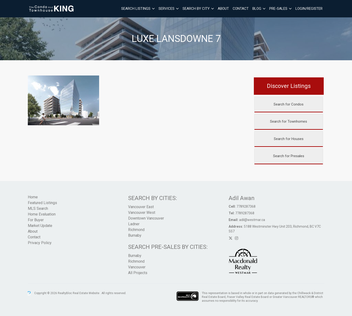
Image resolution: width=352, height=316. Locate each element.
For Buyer (36, 220)
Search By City (196, 8)
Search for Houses (289, 139)
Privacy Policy (40, 243)
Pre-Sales (278, 8)
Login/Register (309, 8)
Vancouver (136, 267)
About (223, 8)
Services (166, 8)
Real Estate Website (86, 293)
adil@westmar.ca (252, 220)
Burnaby (134, 235)
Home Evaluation (42, 214)
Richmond (136, 229)
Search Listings (135, 8)
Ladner (134, 224)
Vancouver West (141, 212)
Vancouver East (141, 207)
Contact (241, 8)
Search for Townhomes (288, 121)
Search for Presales (288, 156)
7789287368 (246, 206)
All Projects (137, 273)
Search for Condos (289, 104)
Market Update (40, 225)
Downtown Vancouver (146, 218)
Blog (256, 8)
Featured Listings (42, 203)
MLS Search (38, 208)
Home (33, 197)
